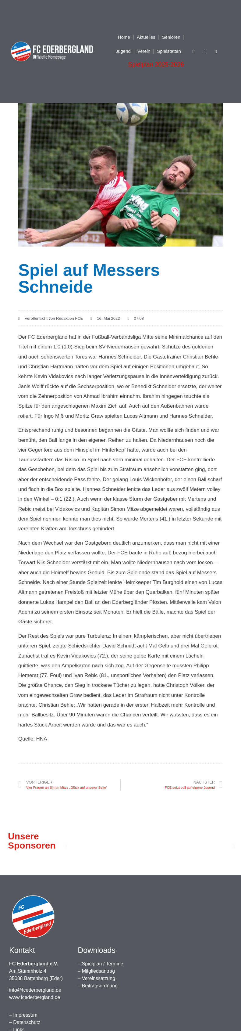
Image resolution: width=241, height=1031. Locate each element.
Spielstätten (169, 51)
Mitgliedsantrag (98, 971)
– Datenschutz (24, 1022)
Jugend (123, 51)
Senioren (171, 37)
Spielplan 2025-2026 (156, 64)
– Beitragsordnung (98, 985)
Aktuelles (146, 37)
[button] (66, 846)
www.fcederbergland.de (34, 997)
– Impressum (23, 1015)
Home (124, 37)
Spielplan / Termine (102, 963)
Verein (144, 51)
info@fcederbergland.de (35, 990)
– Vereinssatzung (96, 978)
